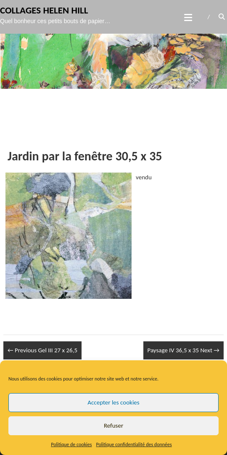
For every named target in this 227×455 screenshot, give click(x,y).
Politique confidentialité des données (134, 444)
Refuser (113, 425)
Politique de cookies (71, 444)
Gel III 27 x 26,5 (42, 350)
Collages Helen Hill (44, 10)
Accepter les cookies (113, 402)
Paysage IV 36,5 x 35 (183, 350)
